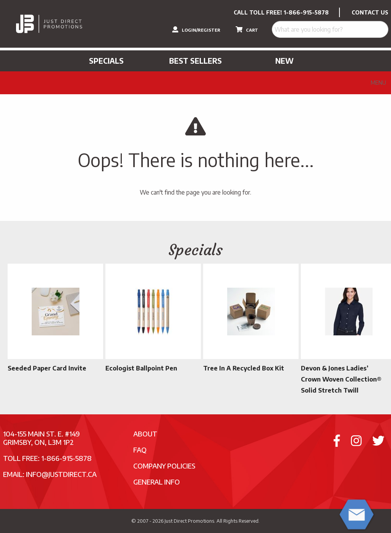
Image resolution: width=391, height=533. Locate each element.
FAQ (140, 449)
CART (247, 29)
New (284, 60)
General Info (156, 481)
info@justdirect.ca (61, 474)
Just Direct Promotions (189, 521)
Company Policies (164, 465)
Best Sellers (195, 60)
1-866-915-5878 (306, 12)
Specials (106, 60)
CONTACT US (370, 12)
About (145, 433)
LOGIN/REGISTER (196, 29)
